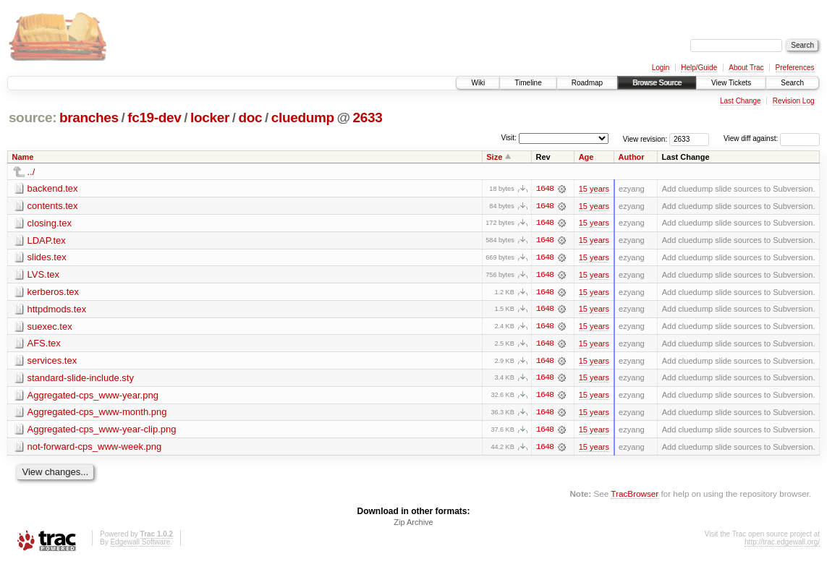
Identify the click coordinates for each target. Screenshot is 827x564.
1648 (545, 189)
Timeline (527, 83)
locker (209, 117)
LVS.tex (43, 275)
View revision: (645, 138)
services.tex (52, 361)
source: (32, 117)
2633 (367, 117)
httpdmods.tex (57, 309)
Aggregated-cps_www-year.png (92, 396)
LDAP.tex (46, 240)
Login (660, 68)
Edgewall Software (140, 545)
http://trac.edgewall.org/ (782, 545)
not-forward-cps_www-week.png (94, 448)
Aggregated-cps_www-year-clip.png (102, 431)
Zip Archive (413, 525)
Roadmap (587, 83)
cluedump (302, 117)
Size (494, 157)
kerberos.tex (53, 292)
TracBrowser (634, 495)
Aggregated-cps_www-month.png (97, 414)
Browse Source (657, 83)
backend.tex (52, 188)
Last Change (740, 101)
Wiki (478, 83)
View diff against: (772, 138)
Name (23, 157)
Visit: (509, 138)
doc (250, 117)
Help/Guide (699, 68)
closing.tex (49, 223)
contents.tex (52, 205)
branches (89, 117)
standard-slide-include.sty (80, 379)
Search (792, 83)
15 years (594, 188)
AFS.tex (44, 344)
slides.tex (47, 257)
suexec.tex (49, 327)
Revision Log (794, 101)
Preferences (795, 68)
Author (632, 157)
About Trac (746, 68)
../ (31, 171)
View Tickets (731, 83)
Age (586, 157)
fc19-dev (154, 117)
